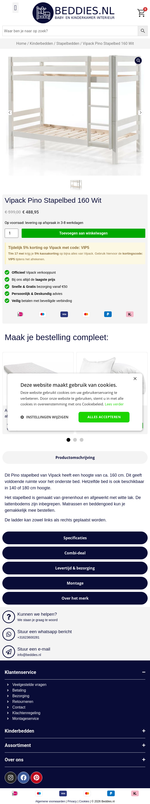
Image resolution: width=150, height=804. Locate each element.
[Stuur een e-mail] (8, 651)
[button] (15, 7)
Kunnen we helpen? (37, 614)
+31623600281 (28, 637)
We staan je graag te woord (37, 620)
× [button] (135, 379)
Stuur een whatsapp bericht (44, 631)
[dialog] (75, 402)
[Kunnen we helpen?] (8, 616)
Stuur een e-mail (33, 649)
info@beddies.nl (29, 655)
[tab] (75, 457)
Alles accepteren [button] (104, 417)
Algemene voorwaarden (50, 801)
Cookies (84, 801)
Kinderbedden (41, 43)
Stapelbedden (67, 43)
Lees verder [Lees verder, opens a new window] (114, 404)
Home (21, 43)
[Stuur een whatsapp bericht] (8, 634)
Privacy (72, 801)
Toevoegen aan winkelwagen (83, 233)
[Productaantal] (11, 233)
